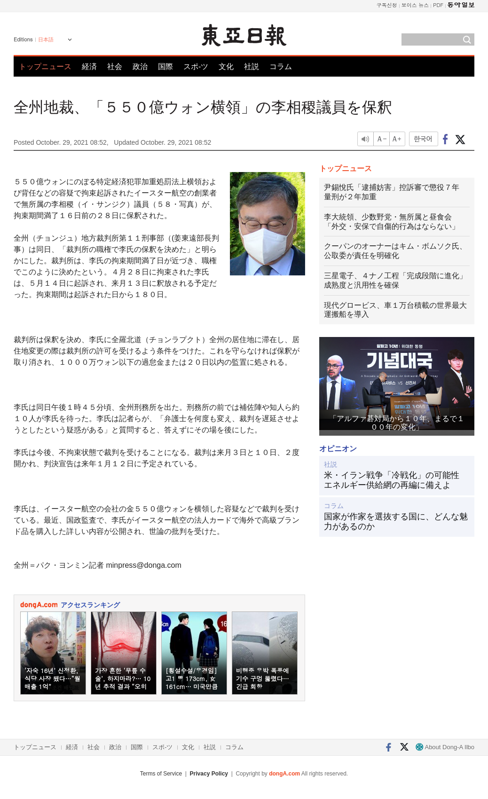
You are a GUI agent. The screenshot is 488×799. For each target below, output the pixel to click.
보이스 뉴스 (415, 4)
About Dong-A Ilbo (445, 747)
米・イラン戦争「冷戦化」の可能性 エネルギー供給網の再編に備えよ (396, 480)
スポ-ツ (195, 66)
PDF (438, 4)
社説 (251, 66)
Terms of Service (161, 773)
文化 (226, 66)
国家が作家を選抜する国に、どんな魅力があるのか (396, 522)
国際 (165, 66)
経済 (89, 66)
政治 (140, 66)
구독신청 (387, 4)
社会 (114, 66)
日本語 (46, 39)
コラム (280, 66)
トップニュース (45, 66)
